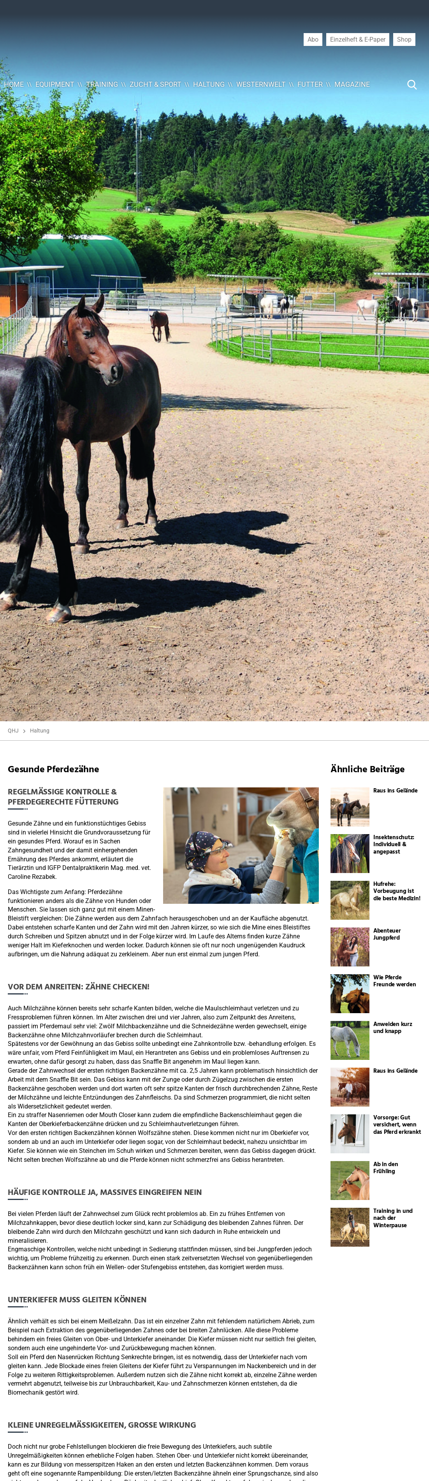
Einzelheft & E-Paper (357, 39)
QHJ (13, 730)
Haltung (209, 84)
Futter (310, 84)
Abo (313, 39)
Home (14, 84)
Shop (404, 39)
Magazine (352, 84)
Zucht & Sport (155, 84)
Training (102, 84)
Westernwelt (261, 84)
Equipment (54, 84)
